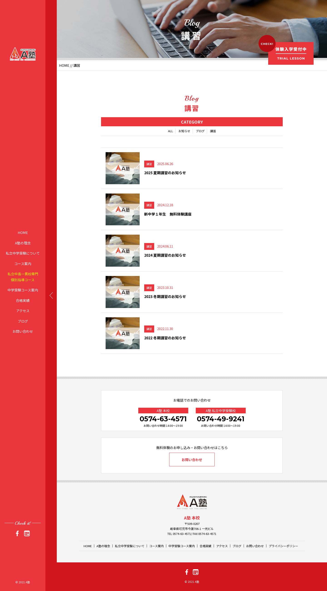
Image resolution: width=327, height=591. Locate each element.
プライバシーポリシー (283, 546)
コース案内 (22, 263)
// (71, 65)
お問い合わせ (22, 331)
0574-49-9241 (220, 419)
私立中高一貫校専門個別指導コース (22, 276)
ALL (170, 131)
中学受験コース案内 (22, 290)
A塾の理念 (23, 242)
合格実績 (23, 300)
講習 (213, 131)
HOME (23, 232)
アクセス (23, 310)
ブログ (23, 320)
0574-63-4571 (163, 419)
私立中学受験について (23, 253)
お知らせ (184, 131)
